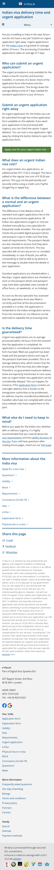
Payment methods (12, 835)
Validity (6, 481)
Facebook (9, 546)
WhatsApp (10, 552)
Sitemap (6, 830)
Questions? (8, 475)
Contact (6, 812)
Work (5, 487)
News (5, 770)
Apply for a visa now (13, 469)
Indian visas (16, 45)
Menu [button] (16, 25)
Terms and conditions (14, 798)
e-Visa (5, 512)
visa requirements (12, 437)
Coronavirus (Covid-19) (14, 499)
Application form (11, 718)
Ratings (6, 793)
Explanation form (11, 518)
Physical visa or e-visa (13, 524)
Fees (4, 506)
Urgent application (12, 742)
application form (28, 385)
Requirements (10, 493)
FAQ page (46, 445)
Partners (7, 807)
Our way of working (12, 789)
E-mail (8, 540)
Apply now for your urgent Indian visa (25, 149)
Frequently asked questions (17, 784)
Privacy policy (9, 803)
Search (6, 826)
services (6, 654)
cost (18, 180)
